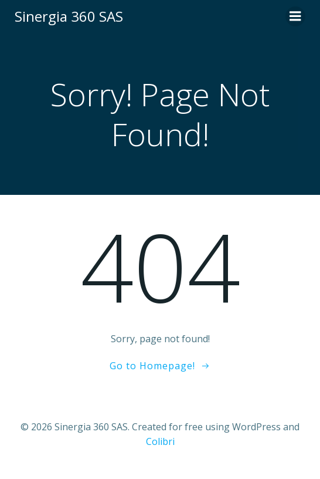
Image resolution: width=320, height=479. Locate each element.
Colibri (160, 441)
